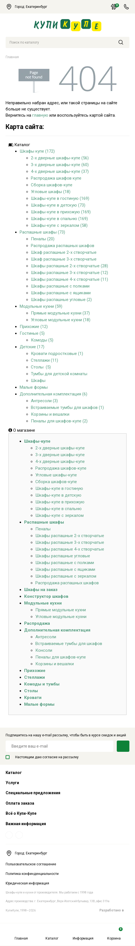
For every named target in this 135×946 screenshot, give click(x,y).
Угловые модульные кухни (60, 616)
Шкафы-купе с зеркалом (59, 515)
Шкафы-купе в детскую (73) (58, 205)
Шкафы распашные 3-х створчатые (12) (69, 272)
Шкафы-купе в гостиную (59, 488)
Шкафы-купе (37, 441)
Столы (31, 690)
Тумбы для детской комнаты (59, 373)
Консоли (43, 650)
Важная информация (26, 823)
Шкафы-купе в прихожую (59, 501)
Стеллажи (34, 677)
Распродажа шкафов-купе (60, 468)
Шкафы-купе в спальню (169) (59, 218)
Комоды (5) (42, 340)
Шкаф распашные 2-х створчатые (64, 252)
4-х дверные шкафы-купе (60, 461)
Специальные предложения (33, 793)
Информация (83, 933)
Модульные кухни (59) (41, 306)
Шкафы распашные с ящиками (61, 292)
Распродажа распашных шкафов (62, 245)
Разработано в (114, 910)
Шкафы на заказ (41, 589)
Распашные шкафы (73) (42, 232)
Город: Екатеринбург (29, 6)
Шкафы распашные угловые (62, 555)
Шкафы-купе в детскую (58, 495)
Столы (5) (41, 367)
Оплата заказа (20, 803)
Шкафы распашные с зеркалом (65, 576)
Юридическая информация (27, 883)
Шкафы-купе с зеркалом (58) (59, 225)
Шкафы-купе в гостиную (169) (60, 198)
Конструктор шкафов (46, 596)
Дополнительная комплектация (57, 630)
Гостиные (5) (32, 333)
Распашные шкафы (44, 522)
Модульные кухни (43, 603)
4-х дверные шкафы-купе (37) (60, 171)
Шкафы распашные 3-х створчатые (69, 542)
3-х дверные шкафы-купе (60, 454)
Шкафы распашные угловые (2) (61, 299)
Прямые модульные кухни (60, 609)
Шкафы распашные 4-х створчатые (69, 549)
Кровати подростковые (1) (57, 353)
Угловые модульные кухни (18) (60, 319)
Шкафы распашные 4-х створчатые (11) (69, 279)
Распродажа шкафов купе (56, 178)
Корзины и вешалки (50, 414)
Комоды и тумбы (42, 684)
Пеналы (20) (42, 238)
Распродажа (37, 623)
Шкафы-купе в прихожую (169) (61, 211)
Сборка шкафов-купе (51, 184)
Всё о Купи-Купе (21, 813)
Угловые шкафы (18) (50, 191)
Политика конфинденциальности (32, 874)
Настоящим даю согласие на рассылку (42, 757)
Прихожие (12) (34, 326)
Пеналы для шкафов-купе (60, 657)
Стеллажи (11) (44, 360)
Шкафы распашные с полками (60, 286)
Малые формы (34, 387)
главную (40, 115)
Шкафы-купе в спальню (58, 508)
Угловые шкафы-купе (56, 474)
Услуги (12, 782)
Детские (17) (32, 346)
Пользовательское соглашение (31, 864)
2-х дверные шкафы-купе (60, 448)
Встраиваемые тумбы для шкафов (68, 643)
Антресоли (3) (44, 400)
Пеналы (43, 528)
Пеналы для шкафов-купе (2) (59, 421)
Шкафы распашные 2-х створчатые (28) (69, 265)
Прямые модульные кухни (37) (60, 313)
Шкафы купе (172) (37, 151)
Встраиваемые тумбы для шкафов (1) (67, 407)
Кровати (33, 697)
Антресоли (45, 636)
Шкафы (38, 380)
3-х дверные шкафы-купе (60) (60, 164)
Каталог (51, 933)
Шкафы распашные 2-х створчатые (69, 535)
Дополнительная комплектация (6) (53, 394)
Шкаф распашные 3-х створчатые (64, 259)
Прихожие (34, 670)
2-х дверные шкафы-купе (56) (60, 157)
